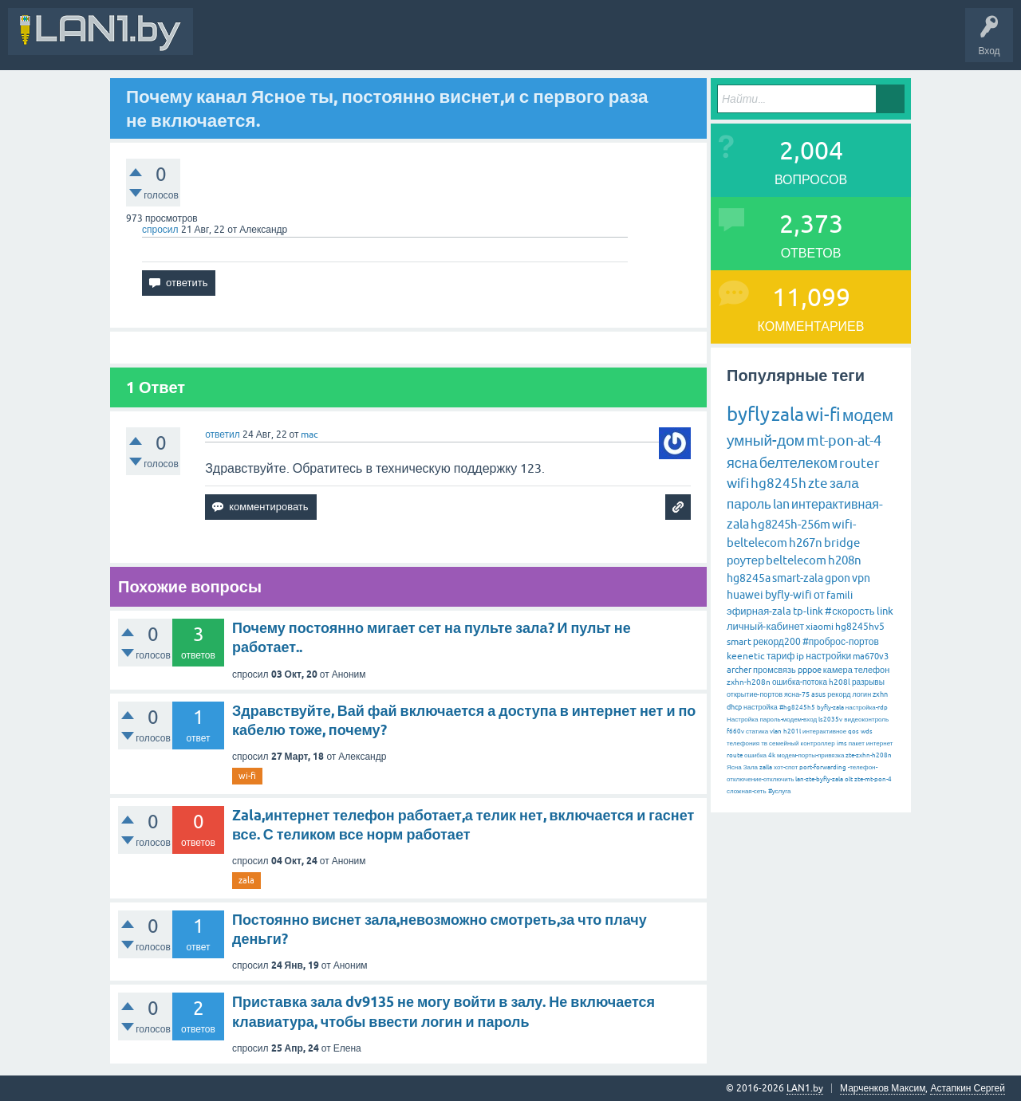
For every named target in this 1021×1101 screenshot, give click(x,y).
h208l (839, 682)
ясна (742, 462)
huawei (745, 594)
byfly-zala (830, 707)
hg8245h (778, 483)
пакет (857, 743)
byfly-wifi (788, 594)
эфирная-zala (759, 611)
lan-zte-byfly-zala (819, 779)
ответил (222, 434)
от (819, 594)
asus (818, 694)
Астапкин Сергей (967, 1088)
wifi (738, 483)
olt (849, 779)
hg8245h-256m (790, 524)
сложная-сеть (747, 791)
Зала (750, 767)
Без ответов (480, 43)
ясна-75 (797, 694)
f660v (735, 731)
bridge (842, 542)
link (885, 611)
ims (842, 743)
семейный (784, 743)
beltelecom (796, 560)
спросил (160, 229)
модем (867, 414)
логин (861, 694)
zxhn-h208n (749, 682)
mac (309, 434)
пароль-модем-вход (788, 719)
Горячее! (418, 43)
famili (839, 595)
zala (246, 880)
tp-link (808, 611)
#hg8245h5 (797, 707)
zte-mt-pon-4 (873, 779)
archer (739, 669)
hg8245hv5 (860, 626)
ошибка (755, 755)
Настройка (742, 719)
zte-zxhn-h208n (869, 755)
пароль (749, 504)
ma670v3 (871, 656)
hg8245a (749, 578)
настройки (828, 656)
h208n (844, 560)
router (859, 463)
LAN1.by (804, 1088)
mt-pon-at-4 (843, 440)
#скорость (849, 611)
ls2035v (830, 719)
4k (771, 755)
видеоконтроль (866, 719)
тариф (780, 656)
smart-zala (797, 578)
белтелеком (798, 462)
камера (838, 669)
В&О (310, 43)
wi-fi (247, 776)
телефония (743, 743)
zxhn (880, 694)
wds (867, 731)
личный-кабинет (765, 626)
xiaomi (820, 626)
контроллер (818, 743)
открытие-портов (755, 694)
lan (781, 504)
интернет (879, 743)
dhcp (734, 707)
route (735, 755)
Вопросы (362, 43)
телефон (871, 669)
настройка (760, 707)
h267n (805, 542)
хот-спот (786, 767)
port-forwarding (822, 767)
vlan (776, 731)
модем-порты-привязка (810, 755)
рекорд (838, 694)
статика (757, 731)
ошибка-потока (799, 682)
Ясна (734, 767)
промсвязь (774, 669)
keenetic (746, 656)
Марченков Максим (882, 1088)
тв (764, 743)
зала (844, 483)
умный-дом (766, 440)
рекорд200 (777, 641)
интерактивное (824, 731)
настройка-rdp (867, 707)
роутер (745, 560)
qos (853, 731)
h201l (792, 731)
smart (739, 641)
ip (800, 656)
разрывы (868, 682)
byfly (748, 414)
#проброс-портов (840, 641)
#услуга (779, 791)
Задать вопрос (557, 43)
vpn (861, 578)
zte (818, 483)
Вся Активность (241, 43)
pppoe (810, 669)
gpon (837, 578)
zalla (765, 767)
